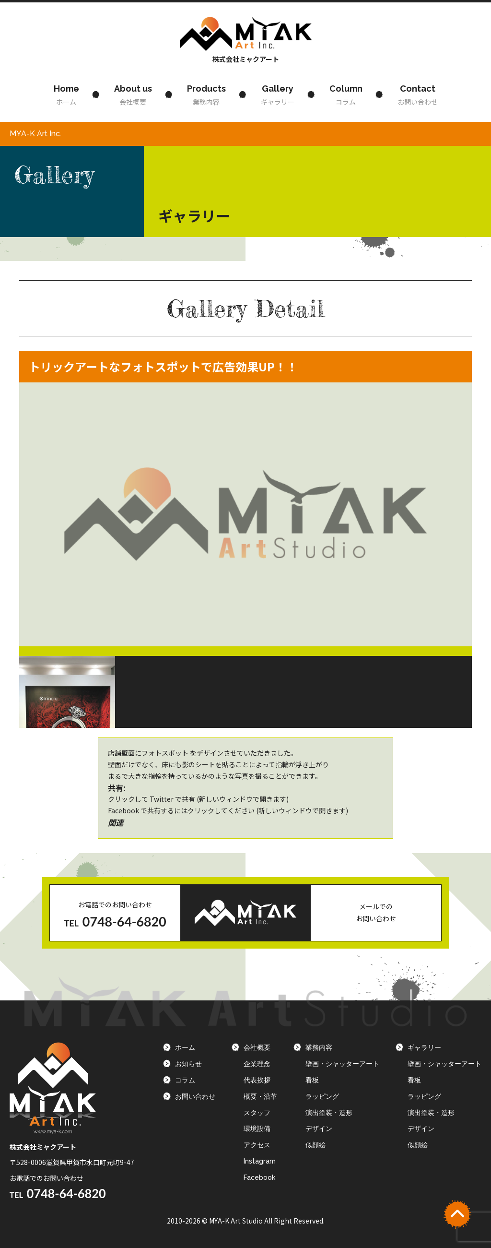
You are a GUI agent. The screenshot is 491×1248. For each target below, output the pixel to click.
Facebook (259, 1177)
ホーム (66, 94)
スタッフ (257, 1113)
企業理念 (257, 1064)
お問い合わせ (417, 94)
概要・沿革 (260, 1096)
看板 (312, 1080)
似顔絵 (315, 1145)
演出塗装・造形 (328, 1113)
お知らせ (188, 1064)
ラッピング (322, 1096)
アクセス (257, 1145)
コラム (345, 94)
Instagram (260, 1161)
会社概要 (133, 94)
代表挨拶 (257, 1080)
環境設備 (257, 1128)
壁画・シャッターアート (342, 1064)
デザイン (318, 1128)
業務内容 (206, 94)
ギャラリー (277, 94)
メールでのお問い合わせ (376, 912)
